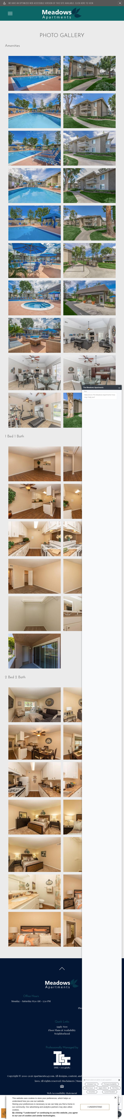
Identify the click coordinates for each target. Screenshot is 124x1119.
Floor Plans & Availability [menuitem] (62, 1030)
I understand (95, 1107)
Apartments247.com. (44, 1075)
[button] (120, 3)
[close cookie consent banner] (115, 1097)
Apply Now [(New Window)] (62, 1026)
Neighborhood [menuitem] (62, 1033)
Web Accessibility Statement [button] (62, 1093)
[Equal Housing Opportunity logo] (62, 1085)
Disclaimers (68, 1080)
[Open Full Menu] (10, 13)
